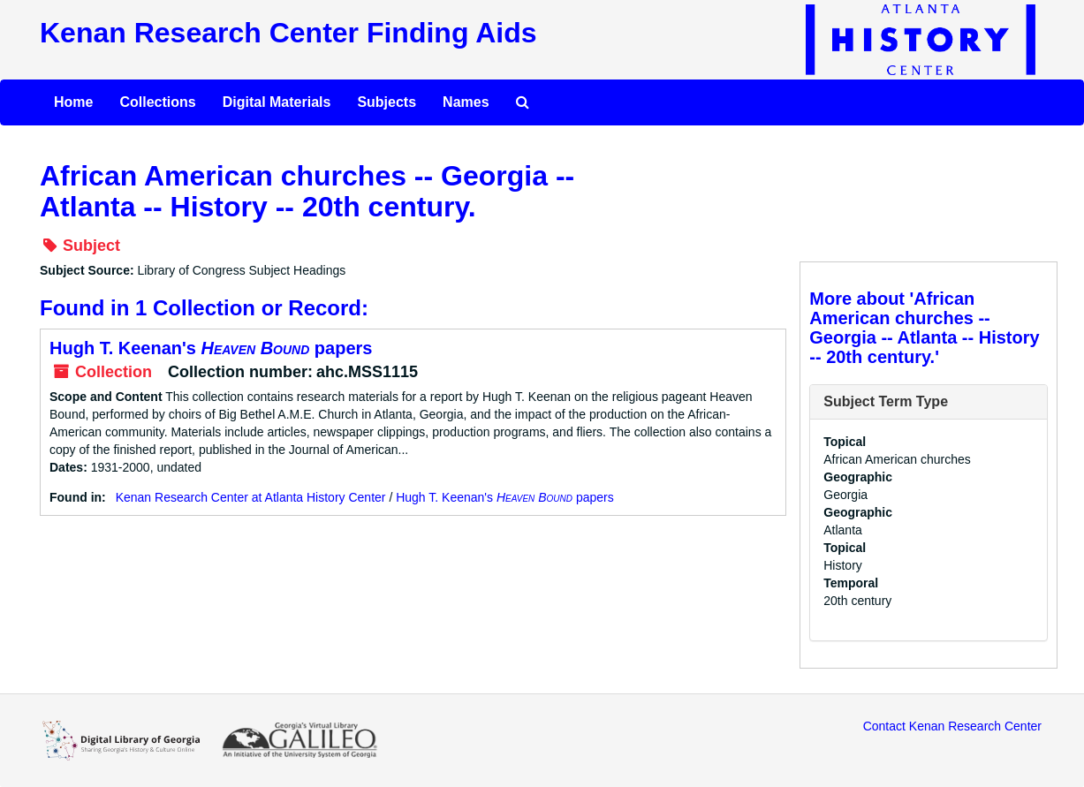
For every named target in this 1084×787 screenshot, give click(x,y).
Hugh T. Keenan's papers (210, 348)
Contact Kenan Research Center (952, 726)
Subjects (386, 102)
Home (73, 102)
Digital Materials (277, 102)
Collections (157, 102)
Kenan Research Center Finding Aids (288, 33)
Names (466, 102)
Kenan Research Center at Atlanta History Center (251, 497)
